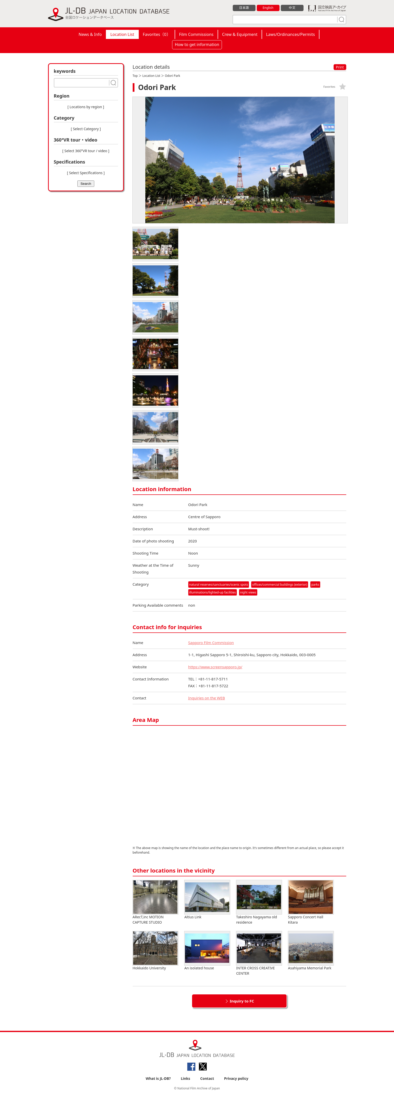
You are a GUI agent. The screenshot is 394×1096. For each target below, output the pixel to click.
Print (340, 67)
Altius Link (207, 900)
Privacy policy (236, 1078)
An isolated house (207, 951)
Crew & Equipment (240, 34)
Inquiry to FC (242, 1001)
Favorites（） (156, 34)
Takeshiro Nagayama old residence (259, 902)
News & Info (90, 34)
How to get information (197, 44)
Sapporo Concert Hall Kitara (311, 902)
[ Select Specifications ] (86, 172)
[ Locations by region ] (85, 106)
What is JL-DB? (158, 1078)
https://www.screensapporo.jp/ (215, 667)
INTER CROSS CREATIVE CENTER (259, 953)
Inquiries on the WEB (207, 698)
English (267, 8)
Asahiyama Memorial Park (311, 951)
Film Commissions (196, 34)
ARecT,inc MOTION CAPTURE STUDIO (155, 902)
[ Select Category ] (86, 128)
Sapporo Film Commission (211, 642)
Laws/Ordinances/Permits (290, 34)
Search (85, 184)
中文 (292, 8)
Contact (207, 1078)
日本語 (244, 8)
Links (185, 1078)
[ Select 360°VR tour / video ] (85, 150)
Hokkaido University (155, 951)
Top (135, 76)
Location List (122, 34)
